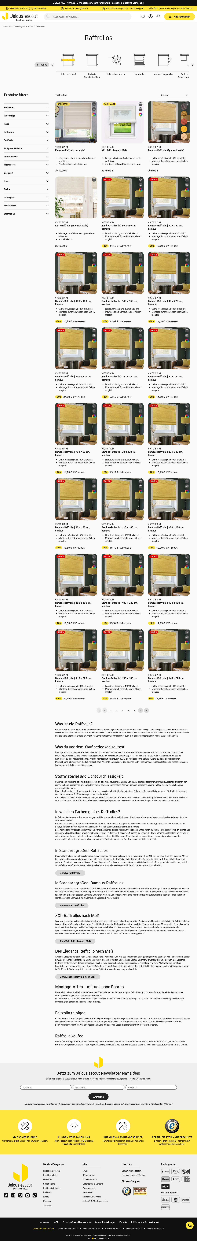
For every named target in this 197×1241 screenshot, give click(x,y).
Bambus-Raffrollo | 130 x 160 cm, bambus (120, 680)
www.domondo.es (91, 1228)
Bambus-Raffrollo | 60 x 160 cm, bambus (119, 227)
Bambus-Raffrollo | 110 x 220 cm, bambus (73, 680)
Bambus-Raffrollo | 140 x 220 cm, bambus (166, 680)
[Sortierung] (174, 95)
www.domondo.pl (155, 1228)
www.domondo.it (134, 1228)
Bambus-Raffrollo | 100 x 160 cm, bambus (73, 303)
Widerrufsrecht (90, 1179)
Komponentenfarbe (13, 148)
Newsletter (88, 1192)
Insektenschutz (50, 1175)
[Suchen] (48, 16)
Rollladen (47, 1192)
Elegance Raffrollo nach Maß (70, 150)
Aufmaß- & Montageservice (95, 1201)
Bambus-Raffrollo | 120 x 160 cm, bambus (166, 604)
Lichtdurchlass (11, 156)
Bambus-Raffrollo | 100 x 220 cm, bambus (120, 604)
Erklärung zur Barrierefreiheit (145, 1222)
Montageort (9, 164)
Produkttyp (9, 115)
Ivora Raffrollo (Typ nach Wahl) (71, 225)
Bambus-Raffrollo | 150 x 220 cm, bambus (120, 378)
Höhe (6, 181)
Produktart (9, 107)
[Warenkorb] (158, 16)
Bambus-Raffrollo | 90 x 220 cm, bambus (165, 303)
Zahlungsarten (89, 1188)
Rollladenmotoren (51, 1170)
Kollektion (9, 132)
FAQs (85, 1170)
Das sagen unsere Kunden (134, 1175)
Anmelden (98, 1096)
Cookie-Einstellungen (105, 1222)
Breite (7, 189)
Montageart (9, 197)
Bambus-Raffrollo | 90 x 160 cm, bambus (72, 529)
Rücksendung (89, 1175)
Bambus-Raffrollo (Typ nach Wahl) (166, 150)
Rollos (42, 64)
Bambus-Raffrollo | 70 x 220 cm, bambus (119, 453)
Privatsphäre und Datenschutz (77, 1222)
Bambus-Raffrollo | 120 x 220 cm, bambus (166, 529)
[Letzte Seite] (146, 710)
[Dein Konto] (151, 16)
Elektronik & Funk (51, 1188)
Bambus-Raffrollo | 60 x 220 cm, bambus (165, 378)
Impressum (45, 1222)
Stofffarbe (8, 140)
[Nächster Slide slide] (192, 65)
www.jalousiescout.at (68, 1228)
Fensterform (10, 205)
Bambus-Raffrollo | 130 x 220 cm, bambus (73, 378)
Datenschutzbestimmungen (82, 1104)
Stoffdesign (9, 213)
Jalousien (47, 1205)
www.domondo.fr (113, 1228)
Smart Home (49, 1183)
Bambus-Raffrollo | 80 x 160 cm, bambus (165, 227)
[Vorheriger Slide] (52, 65)
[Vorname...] (46, 1087)
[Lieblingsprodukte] (143, 16)
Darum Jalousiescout (131, 1170)
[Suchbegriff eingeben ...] (87, 16)
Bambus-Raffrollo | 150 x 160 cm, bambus (73, 604)
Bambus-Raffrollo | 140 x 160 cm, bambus (120, 303)
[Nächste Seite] (140, 710)
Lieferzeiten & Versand (93, 1183)
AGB (56, 1222)
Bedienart (8, 172)
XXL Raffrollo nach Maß (114, 150)
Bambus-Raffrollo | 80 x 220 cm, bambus (165, 453)
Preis (6, 123)
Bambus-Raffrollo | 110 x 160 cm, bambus (120, 529)
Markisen (47, 1179)
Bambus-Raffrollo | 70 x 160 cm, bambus (72, 453)
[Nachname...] (98, 1087)
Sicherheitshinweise (92, 1196)
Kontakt (123, 1222)
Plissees (47, 1201)
